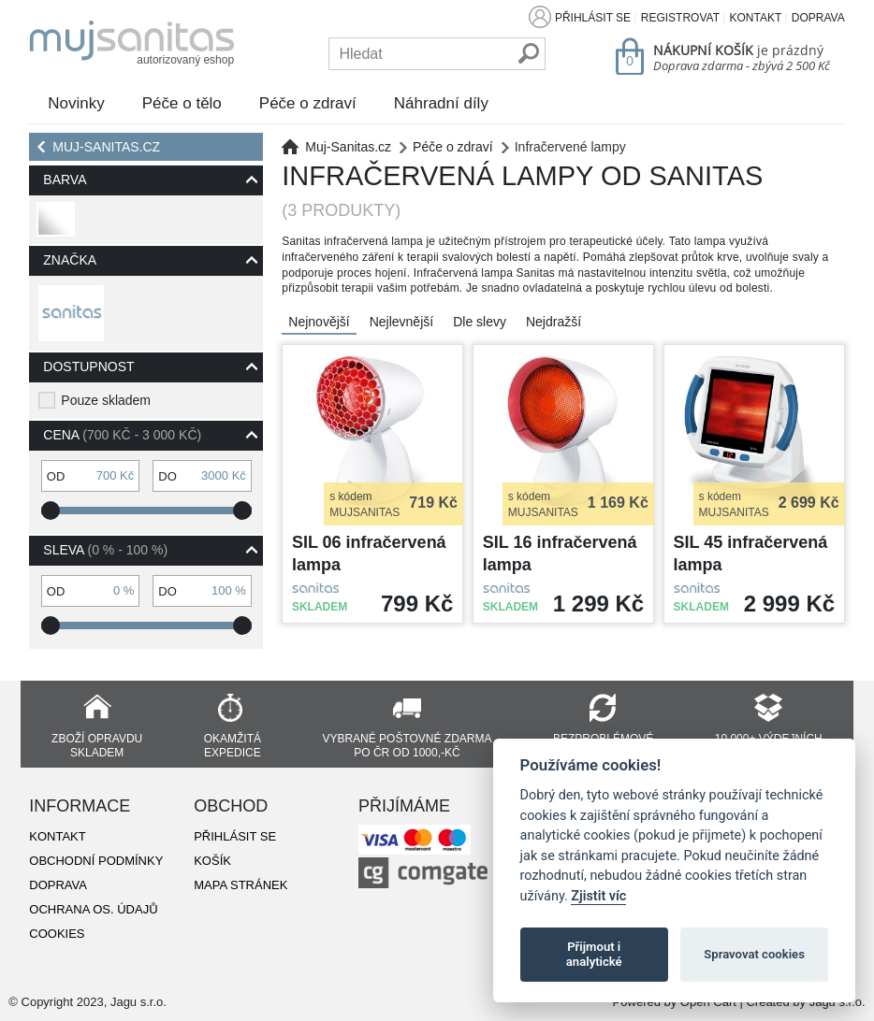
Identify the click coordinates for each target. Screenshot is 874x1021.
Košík (212, 861)
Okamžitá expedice (232, 745)
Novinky (76, 103)
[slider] (50, 510)
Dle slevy (479, 321)
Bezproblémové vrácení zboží (603, 745)
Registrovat (680, 17)
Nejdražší (553, 321)
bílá (53, 227)
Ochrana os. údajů (93, 909)
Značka (69, 259)
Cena (122, 434)
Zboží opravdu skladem (96, 745)
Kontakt (755, 17)
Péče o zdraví (308, 103)
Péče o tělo (182, 103)
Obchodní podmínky (96, 861)
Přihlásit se (593, 17)
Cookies (56, 934)
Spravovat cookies (754, 954)
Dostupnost (88, 366)
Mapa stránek (240, 885)
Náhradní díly (441, 103)
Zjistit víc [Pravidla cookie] (598, 896)
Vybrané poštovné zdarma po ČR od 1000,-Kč (406, 745)
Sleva (105, 549)
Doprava (818, 17)
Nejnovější (318, 321)
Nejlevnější (401, 321)
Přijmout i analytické (594, 954)
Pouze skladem (106, 400)
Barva (64, 179)
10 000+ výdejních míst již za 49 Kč (769, 745)
